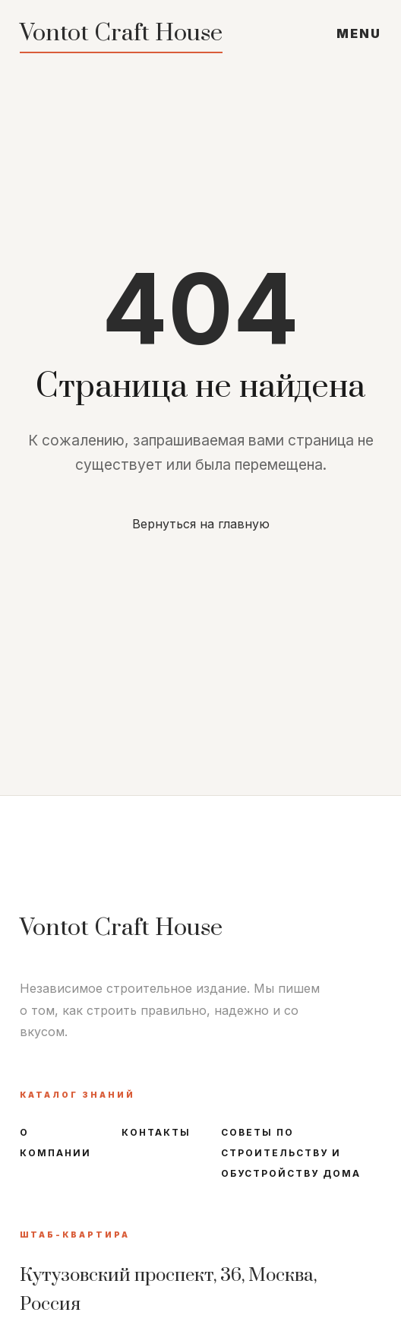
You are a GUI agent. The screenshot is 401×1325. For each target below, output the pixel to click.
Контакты (156, 1132)
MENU (358, 33)
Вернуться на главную (201, 523)
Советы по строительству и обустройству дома (291, 1153)
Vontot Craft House (121, 33)
